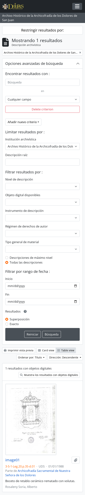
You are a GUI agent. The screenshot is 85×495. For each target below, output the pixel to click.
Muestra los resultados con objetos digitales (49, 375)
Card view (46, 350)
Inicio (9, 279)
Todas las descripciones (26, 262)
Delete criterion (42, 109)
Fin (7, 294)
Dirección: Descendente (64, 357)
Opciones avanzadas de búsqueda (34, 63)
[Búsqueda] (42, 82)
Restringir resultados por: (42, 30)
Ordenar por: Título (30, 357)
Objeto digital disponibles (22, 195)
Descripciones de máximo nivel (31, 258)
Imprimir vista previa (18, 350)
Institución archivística (20, 139)
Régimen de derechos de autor (26, 226)
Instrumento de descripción (24, 211)
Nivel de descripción (19, 179)
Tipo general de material (22, 242)
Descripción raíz (16, 155)
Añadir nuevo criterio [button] (22, 122)
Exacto (14, 324)
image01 (12, 460)
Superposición (20, 319)
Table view (65, 350)
